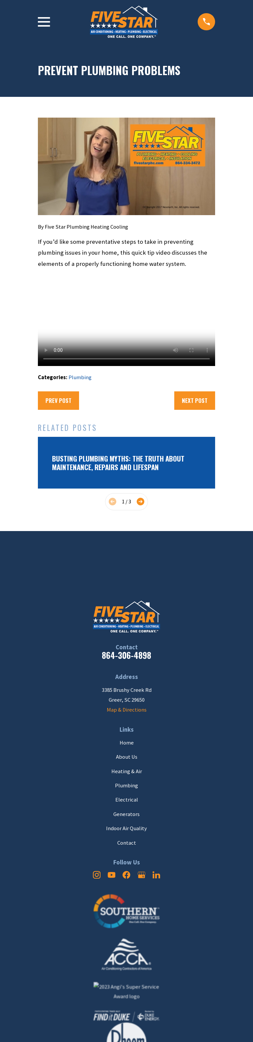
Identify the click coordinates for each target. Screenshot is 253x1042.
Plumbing (80, 377)
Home (127, 742)
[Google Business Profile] (141, 875)
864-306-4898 (126, 655)
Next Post (195, 400)
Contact (126, 842)
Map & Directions (127, 709)
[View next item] (140, 501)
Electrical (126, 799)
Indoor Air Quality (126, 828)
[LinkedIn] (156, 875)
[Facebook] (126, 875)
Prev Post (58, 400)
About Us (126, 756)
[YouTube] (111, 875)
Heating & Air (126, 771)
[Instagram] (96, 875)
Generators (126, 814)
